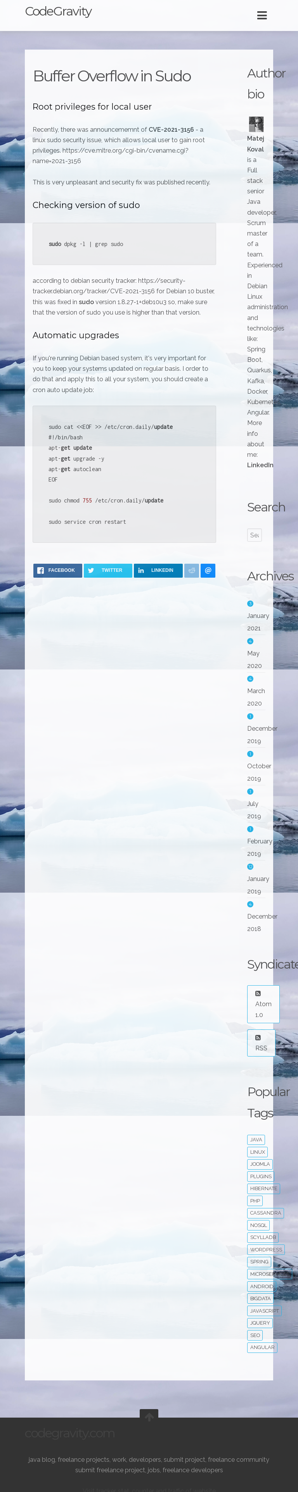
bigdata (260, 1298)
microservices (269, 1274)
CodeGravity (58, 11)
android (262, 1286)
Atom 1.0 (263, 1004)
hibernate (263, 1188)
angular (262, 1347)
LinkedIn (260, 465)
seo (255, 1335)
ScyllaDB (263, 1237)
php (255, 1201)
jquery (260, 1323)
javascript (264, 1311)
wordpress (266, 1250)
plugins (261, 1176)
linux (257, 1152)
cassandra (265, 1213)
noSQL (258, 1225)
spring (259, 1262)
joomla (260, 1164)
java (256, 1140)
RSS (261, 1043)
